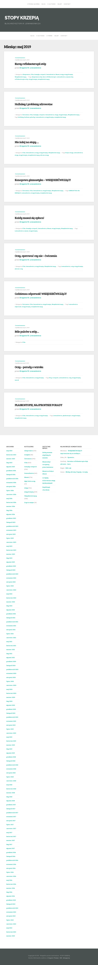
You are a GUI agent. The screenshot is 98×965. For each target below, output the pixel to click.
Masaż (58, 74)
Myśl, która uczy (29, 481)
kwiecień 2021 (11, 646)
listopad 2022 (10, 570)
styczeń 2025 (10, 467)
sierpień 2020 (11, 677)
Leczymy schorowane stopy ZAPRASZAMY (48, 480)
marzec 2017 (10, 840)
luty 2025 (9, 463)
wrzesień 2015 (11, 912)
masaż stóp (69, 77)
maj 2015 (9, 928)
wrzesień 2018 (11, 769)
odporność (18, 307)
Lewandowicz (61, 77)
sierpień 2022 (11, 582)
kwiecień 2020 (11, 693)
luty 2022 (9, 606)
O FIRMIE (49, 35)
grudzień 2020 (11, 661)
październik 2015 (12, 908)
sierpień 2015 (11, 916)
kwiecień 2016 (11, 884)
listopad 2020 (10, 665)
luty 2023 (9, 558)
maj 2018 (9, 785)
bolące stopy (69, 153)
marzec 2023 (10, 554)
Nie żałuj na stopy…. (27, 142)
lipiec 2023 (10, 538)
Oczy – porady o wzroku (29, 367)
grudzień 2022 (11, 566)
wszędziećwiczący (43, 79)
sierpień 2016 (11, 868)
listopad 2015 (10, 904)
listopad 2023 (10, 522)
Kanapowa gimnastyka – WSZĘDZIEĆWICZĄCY (43, 180)
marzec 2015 (10, 936)
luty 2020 (9, 701)
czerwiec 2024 (11, 494)
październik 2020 (12, 669)
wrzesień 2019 (11, 721)
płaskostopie (67, 415)
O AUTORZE (52, 4)
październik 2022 (12, 574)
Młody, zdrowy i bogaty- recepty (77, 472)
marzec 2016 (10, 888)
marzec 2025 (10, 459)
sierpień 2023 (11, 534)
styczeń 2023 (10, 562)
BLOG (43, 4)
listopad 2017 (10, 809)
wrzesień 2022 (11, 578)
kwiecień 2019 (11, 741)
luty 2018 (9, 797)
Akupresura (26, 74)
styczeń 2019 (10, 753)
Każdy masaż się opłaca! (29, 218)
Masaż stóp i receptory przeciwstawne (47, 464)
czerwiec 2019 (11, 733)
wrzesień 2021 (11, 626)
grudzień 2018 (11, 757)
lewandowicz (50, 74)
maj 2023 (9, 546)
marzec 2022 (10, 602)
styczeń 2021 (10, 657)
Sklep (60, 4)
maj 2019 (9, 737)
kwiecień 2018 (11, 789)
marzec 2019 (10, 745)
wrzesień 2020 (11, 673)
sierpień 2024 (11, 486)
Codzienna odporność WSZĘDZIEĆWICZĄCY (41, 294)
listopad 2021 (10, 618)
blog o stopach (53, 378)
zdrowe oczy (19, 269)
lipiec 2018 (10, 777)
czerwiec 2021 (11, 638)
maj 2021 (9, 641)
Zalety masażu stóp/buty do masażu (47, 455)
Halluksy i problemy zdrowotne (33, 104)
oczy (72, 266)
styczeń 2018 (10, 801)
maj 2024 (9, 498)
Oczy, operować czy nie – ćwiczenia (36, 256)
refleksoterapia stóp (21, 79)
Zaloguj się (66, 958)
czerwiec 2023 (11, 542)
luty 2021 (9, 654)
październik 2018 (12, 765)
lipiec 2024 (10, 490)
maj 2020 (9, 689)
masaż (26, 231)
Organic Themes (53, 958)
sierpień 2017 (11, 821)
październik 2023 (12, 526)
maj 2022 (9, 594)
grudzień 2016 (11, 852)
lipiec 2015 (10, 920)
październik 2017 (12, 813)
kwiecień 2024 (11, 502)
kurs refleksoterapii (49, 77)
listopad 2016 (10, 856)
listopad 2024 (10, 474)
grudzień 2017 (11, 805)
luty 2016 (9, 892)
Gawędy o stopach (40, 74)
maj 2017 (9, 832)
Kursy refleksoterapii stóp (30, 64)
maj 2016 (9, 880)
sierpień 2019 (11, 725)
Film (32, 74)
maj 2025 (9, 451)
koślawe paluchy (29, 117)
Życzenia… (71, 457)
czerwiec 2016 (11, 876)
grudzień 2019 (11, 709)
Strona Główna (33, 4)
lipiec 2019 (10, 729)
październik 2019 (12, 717)
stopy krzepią (68, 74)
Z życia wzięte (29, 502)
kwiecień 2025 (11, 455)
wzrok (17, 380)
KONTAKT (67, 4)
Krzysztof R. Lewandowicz (30, 68)
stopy (62, 74)
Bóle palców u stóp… (27, 331)
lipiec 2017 (10, 824)
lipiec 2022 (10, 586)
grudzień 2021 (11, 614)
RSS (61, 958)
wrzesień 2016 (11, 864)
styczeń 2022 (10, 610)
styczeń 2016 (10, 896)
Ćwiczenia (25, 115)
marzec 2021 (10, 649)
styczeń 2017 (10, 848)
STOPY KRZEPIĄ (22, 17)
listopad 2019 (10, 713)
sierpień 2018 (11, 773)
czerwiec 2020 (11, 685)
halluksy (21, 117)
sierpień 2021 (11, 630)
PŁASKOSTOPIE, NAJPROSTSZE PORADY (38, 405)
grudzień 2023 (11, 518)
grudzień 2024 (11, 471)
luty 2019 (9, 749)
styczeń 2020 (10, 705)
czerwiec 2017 (11, 828)
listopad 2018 (10, 761)
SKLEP (56, 35)
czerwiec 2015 (11, 924)
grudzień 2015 (11, 900)
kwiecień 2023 (11, 550)
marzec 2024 (10, 506)
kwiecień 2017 (11, 836)
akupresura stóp (37, 77)
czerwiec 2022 (11, 590)
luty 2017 (9, 844)
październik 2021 (12, 622)
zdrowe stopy (44, 155)
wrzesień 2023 (11, 530)
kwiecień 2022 (11, 598)
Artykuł (27, 455)
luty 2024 (9, 510)
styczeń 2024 (10, 514)
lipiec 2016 (10, 872)
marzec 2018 (10, 793)
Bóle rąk (68, 468)
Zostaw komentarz (20, 57)
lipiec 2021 (10, 634)
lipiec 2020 (10, 681)
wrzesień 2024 (11, 482)
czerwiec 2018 (11, 781)
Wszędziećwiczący (20, 77)
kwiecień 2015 (11, 932)
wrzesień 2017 (11, 816)
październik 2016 (12, 860)
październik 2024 (12, 478)
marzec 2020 (10, 697)
